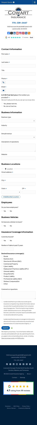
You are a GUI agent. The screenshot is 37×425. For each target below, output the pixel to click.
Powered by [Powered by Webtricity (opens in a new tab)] (24, 408)
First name (5, 54)
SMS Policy (16, 406)
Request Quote (7, 2)
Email (3, 87)
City (3, 180)
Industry (4, 125)
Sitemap (22, 377)
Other (6, 284)
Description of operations (10, 142)
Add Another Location (11, 197)
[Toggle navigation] (34, 2)
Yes (5, 211)
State (4, 188)
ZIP (24, 188)
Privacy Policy (26, 406)
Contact (14, 377)
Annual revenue (6, 134)
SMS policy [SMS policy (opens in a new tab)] (21, 338)
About (29, 374)
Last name (5, 62)
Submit (5, 328)
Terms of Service (11, 408)
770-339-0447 (18, 360)
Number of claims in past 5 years (12, 245)
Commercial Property (11, 264)
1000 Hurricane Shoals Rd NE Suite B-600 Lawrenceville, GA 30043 (18, 356)
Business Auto (8, 259)
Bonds (6, 256)
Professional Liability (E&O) (13, 279)
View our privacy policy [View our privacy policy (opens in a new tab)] (8, 338)
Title (2, 70)
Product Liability (9, 276)
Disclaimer (8, 406)
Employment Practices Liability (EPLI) (16, 269)
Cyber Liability (8, 266)
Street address (7, 172)
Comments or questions (9, 289)
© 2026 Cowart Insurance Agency (14, 374)
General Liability (9, 271)
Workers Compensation (11, 281)
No (11, 211)
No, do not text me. (10, 106)
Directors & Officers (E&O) (12, 261)
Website (4, 154)
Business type (6, 117)
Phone (4, 78)
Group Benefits (9, 274)
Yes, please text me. (10, 104)
